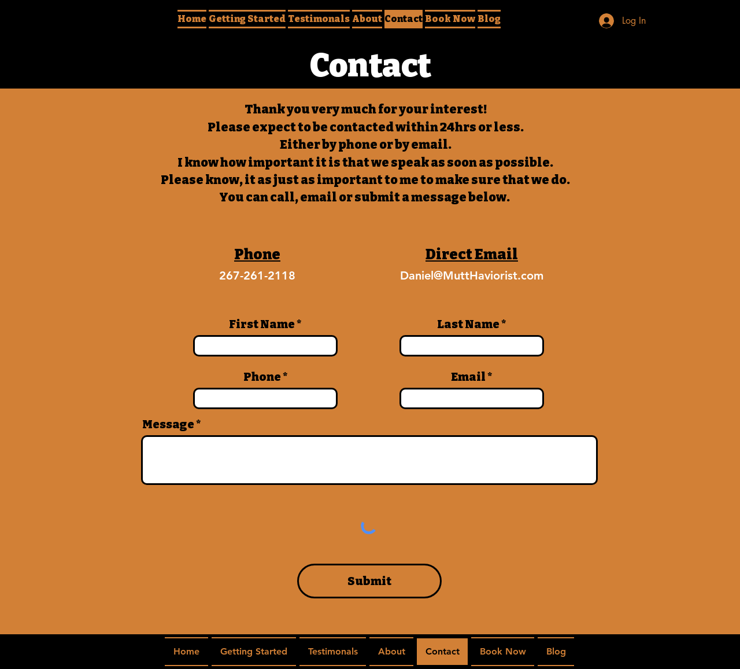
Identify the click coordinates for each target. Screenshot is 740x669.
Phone (262, 377)
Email (468, 377)
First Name (262, 324)
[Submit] (369, 581)
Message (168, 424)
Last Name (468, 324)
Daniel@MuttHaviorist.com (471, 275)
